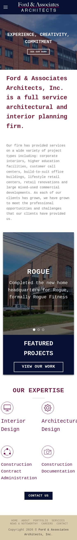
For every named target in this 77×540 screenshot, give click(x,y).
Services (58, 521)
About (26, 521)
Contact (62, 524)
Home (14, 521)
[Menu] (5, 7)
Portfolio (40, 521)
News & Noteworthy (24, 524)
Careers (47, 524)
